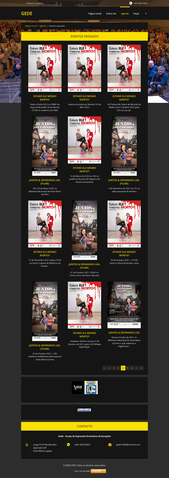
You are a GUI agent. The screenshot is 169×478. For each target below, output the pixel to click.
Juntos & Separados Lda (124, 332)
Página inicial (94, 13)
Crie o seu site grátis (82, 471)
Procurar (22, 3)
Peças (136, 14)
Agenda (125, 14)
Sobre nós (111, 13)
